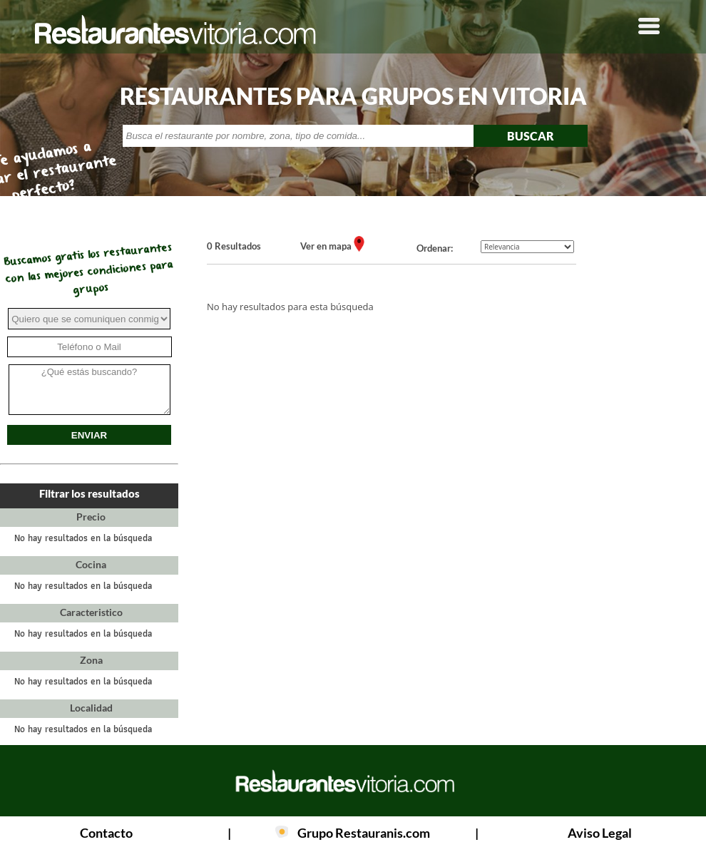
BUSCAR (530, 136)
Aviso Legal (600, 833)
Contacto (106, 833)
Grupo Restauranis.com (363, 833)
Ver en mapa (327, 246)
